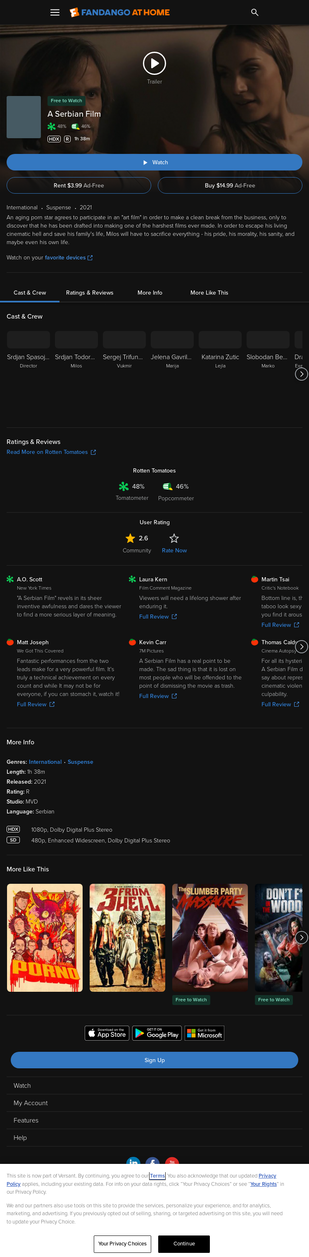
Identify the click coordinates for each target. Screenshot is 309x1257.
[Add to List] (298, 139)
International (45, 761)
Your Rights (263, 1184)
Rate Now (174, 550)
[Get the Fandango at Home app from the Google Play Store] (157, 1034)
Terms (157, 1176)
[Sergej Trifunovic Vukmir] (124, 374)
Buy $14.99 (230, 185)
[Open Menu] (55, 12)
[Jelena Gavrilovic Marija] (172, 374)
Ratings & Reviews (90, 292)
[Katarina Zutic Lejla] (220, 374)
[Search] (255, 12)
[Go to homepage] (119, 12)
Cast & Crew (30, 292)
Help (20, 1138)
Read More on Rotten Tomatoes (51, 452)
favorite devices (69, 257)
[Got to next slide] (301, 374)
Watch (22, 1086)
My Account (31, 1103)
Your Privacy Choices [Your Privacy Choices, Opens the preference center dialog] (122, 1243)
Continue (184, 1243)
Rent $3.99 (79, 185)
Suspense (80, 761)
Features (26, 1120)
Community (137, 550)
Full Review (158, 616)
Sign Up (155, 1060)
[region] (154, 1210)
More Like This (209, 292)
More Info (150, 292)
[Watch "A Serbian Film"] (154, 162)
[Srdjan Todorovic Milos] (76, 374)
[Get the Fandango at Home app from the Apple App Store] (107, 1034)
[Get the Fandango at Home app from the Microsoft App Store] (204, 1034)
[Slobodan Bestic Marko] (268, 374)
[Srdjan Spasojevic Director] (28, 374)
